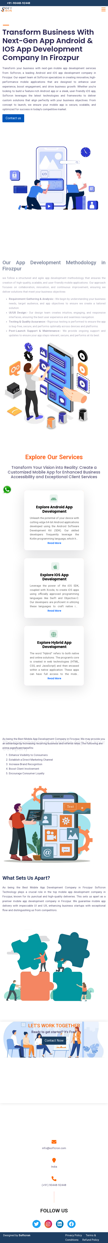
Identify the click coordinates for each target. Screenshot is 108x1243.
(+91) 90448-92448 (54, 1185)
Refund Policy (90, 1239)
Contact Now (54, 1040)
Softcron (24, 1235)
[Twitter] (36, 1225)
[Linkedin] (60, 1225)
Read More (54, 543)
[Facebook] (71, 1225)
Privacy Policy (73, 1235)
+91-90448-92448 (18, 3)
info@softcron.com (54, 1148)
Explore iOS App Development (54, 577)
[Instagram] (48, 1225)
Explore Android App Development (54, 509)
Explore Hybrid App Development (54, 644)
